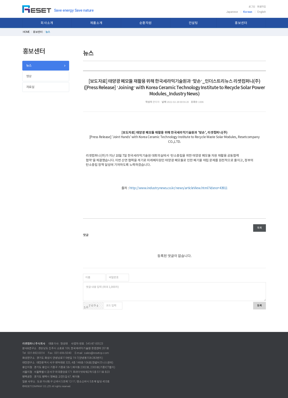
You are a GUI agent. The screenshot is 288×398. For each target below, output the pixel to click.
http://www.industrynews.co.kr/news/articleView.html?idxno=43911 (178, 188)
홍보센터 (241, 23)
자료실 (30, 87)
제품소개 (96, 23)
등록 (259, 305)
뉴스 (29, 65)
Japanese (232, 12)
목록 (259, 227)
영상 (29, 76)
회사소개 (47, 23)
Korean (247, 12)
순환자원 (145, 23)
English (261, 12)
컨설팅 (193, 23)
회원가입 (261, 6)
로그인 (252, 6)
